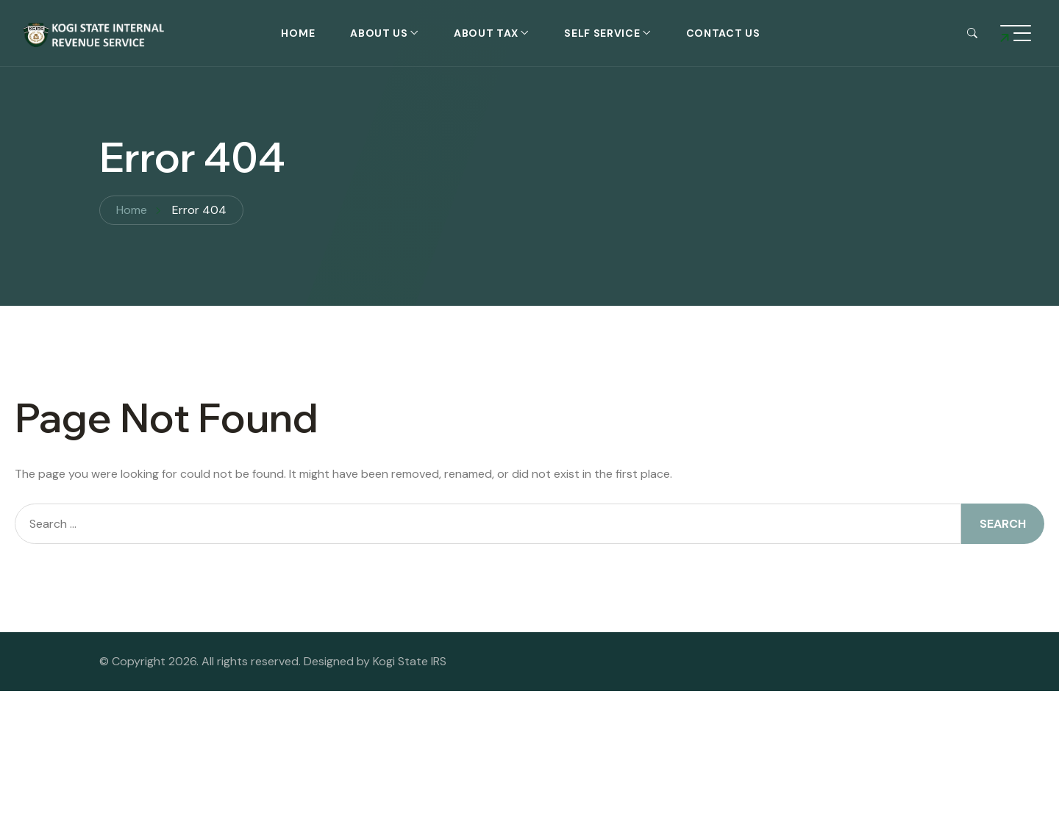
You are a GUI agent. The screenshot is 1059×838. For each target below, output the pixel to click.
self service (602, 33)
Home (298, 33)
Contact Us (723, 33)
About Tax (486, 33)
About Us (379, 33)
